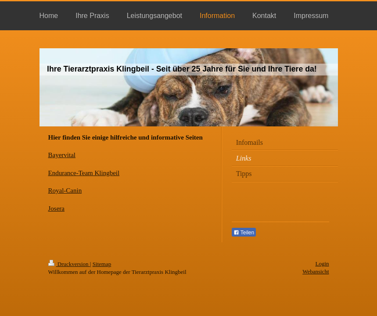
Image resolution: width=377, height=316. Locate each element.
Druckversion (69, 264)
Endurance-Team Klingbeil (84, 172)
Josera (56, 208)
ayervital (64, 154)
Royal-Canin (65, 190)
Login (322, 263)
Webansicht (315, 271)
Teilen (243, 233)
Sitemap (102, 264)
